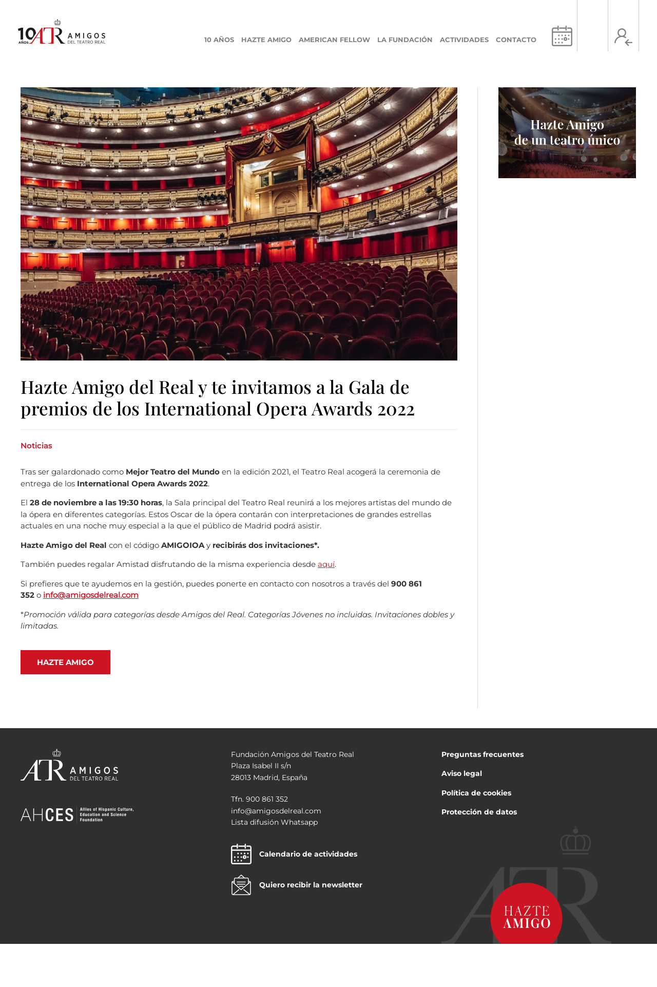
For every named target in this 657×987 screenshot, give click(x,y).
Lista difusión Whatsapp (274, 822)
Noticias (36, 445)
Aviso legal (461, 773)
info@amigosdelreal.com (91, 595)
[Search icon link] (593, 37)
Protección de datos (479, 812)
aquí (326, 564)
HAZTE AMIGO (65, 662)
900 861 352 (267, 799)
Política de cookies (476, 793)
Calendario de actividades (294, 854)
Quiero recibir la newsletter (296, 885)
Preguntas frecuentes (482, 754)
